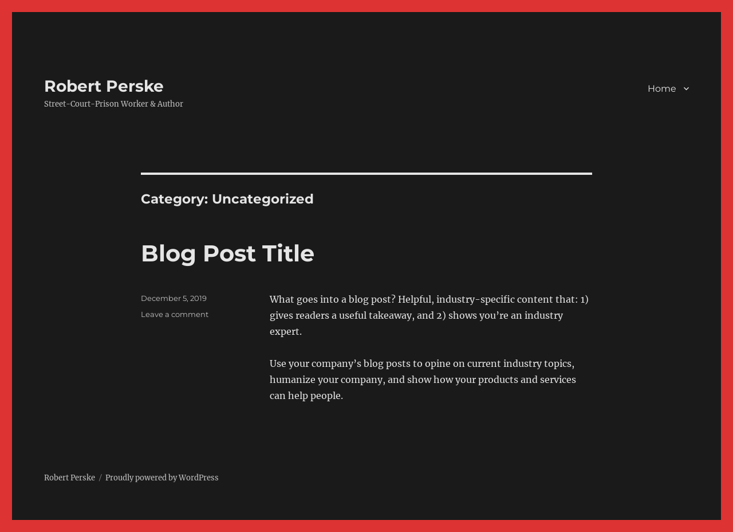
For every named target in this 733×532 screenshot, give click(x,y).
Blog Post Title (227, 253)
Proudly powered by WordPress (162, 478)
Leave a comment (174, 314)
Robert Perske (104, 86)
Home (662, 88)
